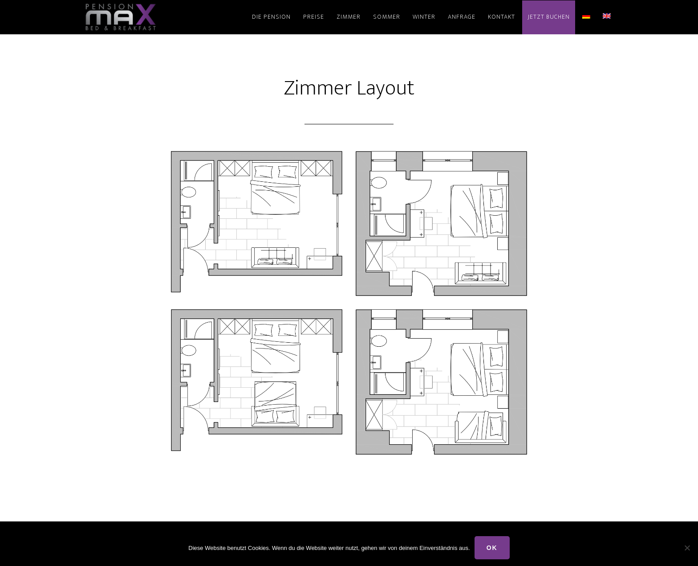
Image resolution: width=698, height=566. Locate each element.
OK (492, 547)
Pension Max (162, 17)
